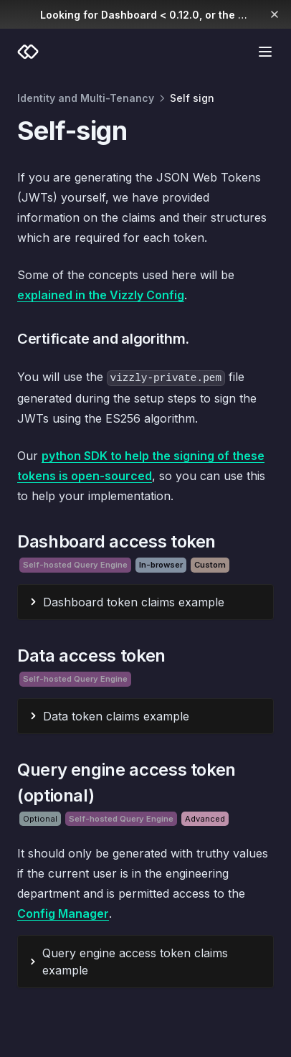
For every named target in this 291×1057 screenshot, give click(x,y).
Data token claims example (116, 716)
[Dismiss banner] (274, 14)
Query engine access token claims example (135, 961)
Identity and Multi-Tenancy (85, 98)
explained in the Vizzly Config (100, 295)
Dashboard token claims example (133, 602)
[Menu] (265, 51)
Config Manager (63, 913)
